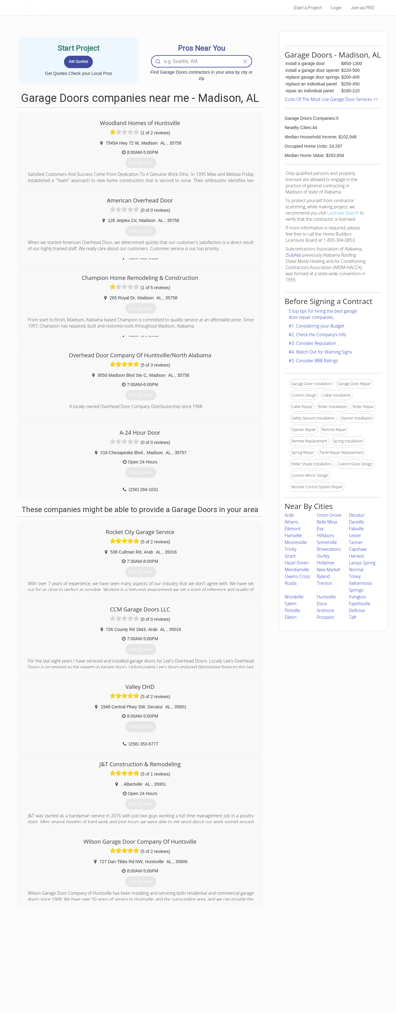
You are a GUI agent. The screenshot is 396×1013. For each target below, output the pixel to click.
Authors (276, 974)
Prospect (325, 617)
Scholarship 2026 (284, 961)
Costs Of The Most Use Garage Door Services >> (331, 99)
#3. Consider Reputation (312, 343)
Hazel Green (297, 563)
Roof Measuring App (183, 974)
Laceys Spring (362, 563)
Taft (352, 617)
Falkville (356, 529)
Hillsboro (325, 535)
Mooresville (296, 542)
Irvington (357, 597)
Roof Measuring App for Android (193, 988)
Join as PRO (362, 7)
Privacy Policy (281, 968)
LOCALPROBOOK (56, 7)
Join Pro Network (180, 961)
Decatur (356, 515)
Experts (172, 968)
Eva (320, 529)
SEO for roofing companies (292, 988)
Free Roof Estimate (96, 981)
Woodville (294, 597)
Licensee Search (343, 213)
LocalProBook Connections (292, 981)
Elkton (291, 617)
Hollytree (325, 563)
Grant (290, 556)
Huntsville (326, 597)
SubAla (293, 255)
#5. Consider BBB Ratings (313, 360)
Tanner (356, 542)
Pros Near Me (91, 968)
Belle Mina (327, 522)
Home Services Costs (98, 961)
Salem (290, 603)
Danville (356, 522)
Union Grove (329, 515)
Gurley (323, 556)
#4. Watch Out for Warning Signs (320, 352)
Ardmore (325, 610)
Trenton (324, 583)
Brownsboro (329, 549)
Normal (356, 569)
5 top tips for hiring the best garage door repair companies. (323, 314)
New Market (328, 569)
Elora (322, 603)
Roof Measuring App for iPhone (192, 981)
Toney (355, 576)
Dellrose (357, 610)
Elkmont (292, 529)
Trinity (291, 549)
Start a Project (308, 7)
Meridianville (297, 569)
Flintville (292, 610)
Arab (289, 515)
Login (336, 7)
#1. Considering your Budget (316, 326)
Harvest (356, 556)
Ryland (323, 576)
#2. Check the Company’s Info (317, 334)
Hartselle (293, 535)
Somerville (327, 542)
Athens (291, 522)
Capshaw (358, 549)
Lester (355, 535)
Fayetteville (359, 603)
